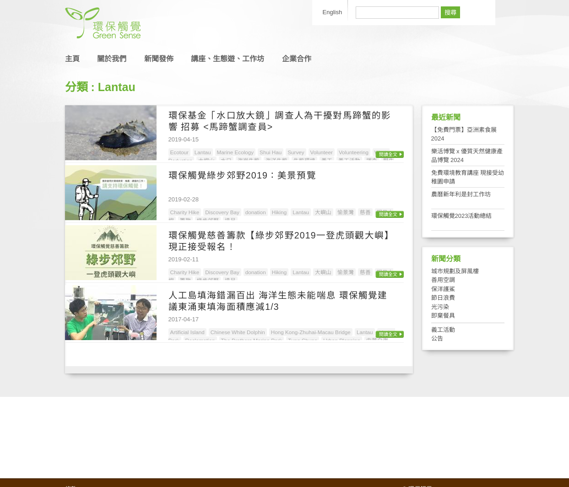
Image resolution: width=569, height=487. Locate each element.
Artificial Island (187, 332)
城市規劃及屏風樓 (455, 271)
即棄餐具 (443, 315)
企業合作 (296, 59)
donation (255, 212)
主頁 (72, 59)
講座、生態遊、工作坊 (227, 59)
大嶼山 (323, 212)
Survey (295, 152)
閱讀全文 (388, 154)
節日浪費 (443, 297)
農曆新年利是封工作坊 (461, 194)
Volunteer (321, 152)
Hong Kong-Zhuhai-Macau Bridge (311, 332)
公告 (437, 338)
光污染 (440, 306)
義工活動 (443, 329)
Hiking (279, 212)
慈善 (365, 212)
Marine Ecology (235, 152)
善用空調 (443, 279)
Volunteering (353, 152)
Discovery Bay (222, 212)
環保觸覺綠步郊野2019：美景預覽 (242, 175)
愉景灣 (345, 212)
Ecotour (179, 152)
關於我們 (111, 59)
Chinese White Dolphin (238, 332)
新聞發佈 (158, 59)
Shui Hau (271, 152)
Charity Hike (185, 212)
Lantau (203, 152)
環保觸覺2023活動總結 (461, 215)
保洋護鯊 (443, 289)
